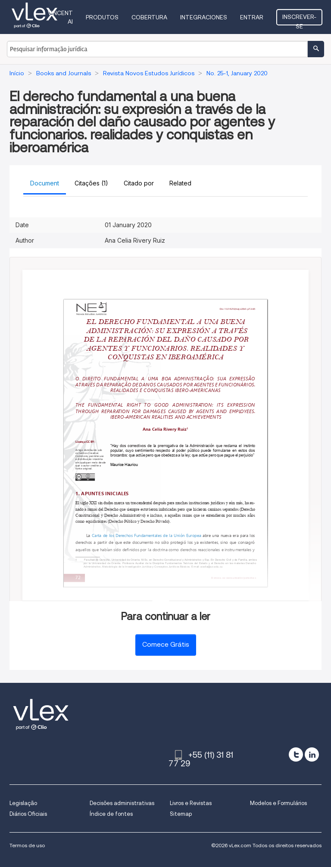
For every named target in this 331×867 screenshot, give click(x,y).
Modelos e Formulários (278, 803)
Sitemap (181, 814)
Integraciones (203, 17)
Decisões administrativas (122, 803)
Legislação (23, 803)
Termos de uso (27, 845)
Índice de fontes (111, 814)
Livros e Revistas (191, 803)
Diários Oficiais (28, 814)
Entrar (251, 17)
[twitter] (296, 754)
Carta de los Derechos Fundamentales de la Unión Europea (146, 535)
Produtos (102, 17)
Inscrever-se (299, 19)
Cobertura (149, 17)
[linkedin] (312, 754)
